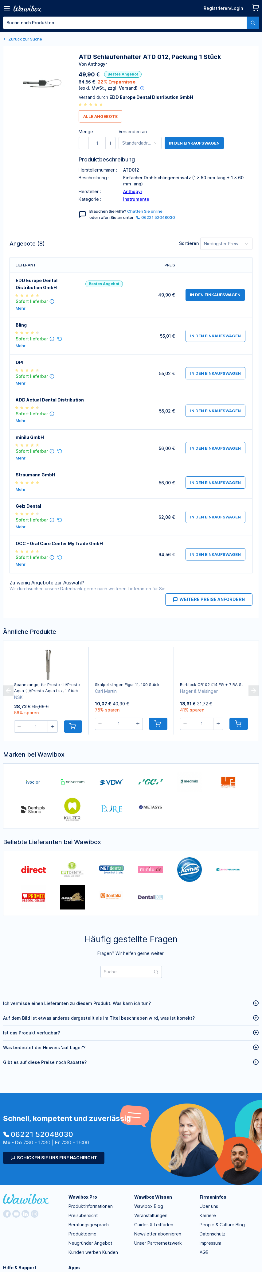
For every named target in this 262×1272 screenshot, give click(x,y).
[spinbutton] (157, 47)
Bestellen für (186, 46)
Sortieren (189, 243)
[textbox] (124, 23)
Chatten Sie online (144, 211)
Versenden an (133, 131)
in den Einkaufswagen (194, 143)
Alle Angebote (100, 116)
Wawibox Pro (82, 1197)
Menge (131, 46)
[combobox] (131, 23)
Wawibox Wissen (153, 1197)
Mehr (20, 308)
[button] (146, 47)
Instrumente (136, 199)
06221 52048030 (155, 217)
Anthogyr (132, 191)
